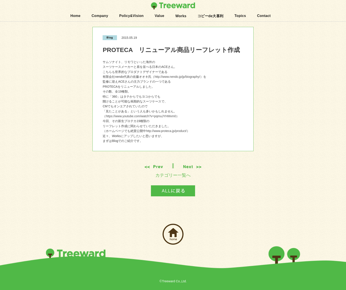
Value (159, 16)
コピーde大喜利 (210, 16)
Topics (240, 16)
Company (100, 16)
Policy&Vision (131, 16)
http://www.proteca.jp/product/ (166, 131)
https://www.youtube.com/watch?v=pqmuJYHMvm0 (141, 116)
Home (75, 16)
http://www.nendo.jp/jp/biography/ (177, 76)
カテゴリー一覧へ (173, 175)
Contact (264, 16)
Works (180, 16)
